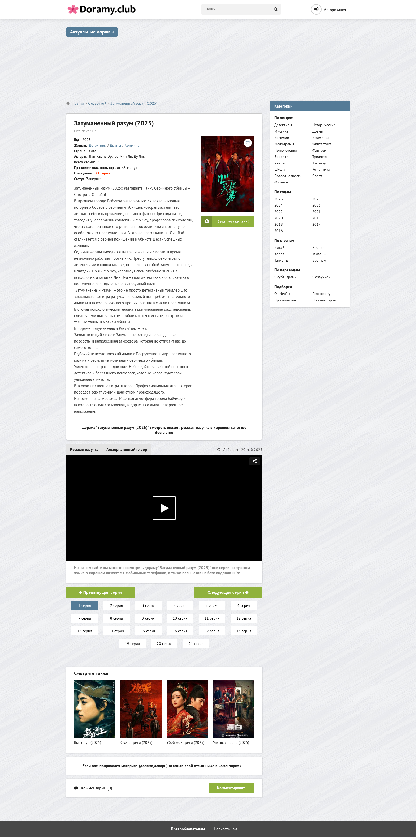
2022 (278, 211)
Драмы (115, 145)
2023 (316, 205)
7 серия (85, 618)
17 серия (212, 631)
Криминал (132, 145)
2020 (278, 218)
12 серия (243, 618)
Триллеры (320, 156)
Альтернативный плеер (126, 449)
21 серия (196, 643)
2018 (278, 224)
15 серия (148, 631)
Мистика (281, 131)
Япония (318, 247)
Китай (279, 247)
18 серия (243, 631)
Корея (279, 253)
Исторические (324, 124)
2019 (316, 218)
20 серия (164, 643)
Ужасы (279, 163)
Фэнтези (319, 150)
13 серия (84, 631)
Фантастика (322, 144)
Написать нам (225, 828)
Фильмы (281, 182)
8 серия (116, 618)
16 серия (180, 631)
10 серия (180, 618)
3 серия (148, 605)
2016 (278, 230)
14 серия (116, 631)
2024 (278, 205)
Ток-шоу (319, 163)
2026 (278, 199)
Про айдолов (285, 300)
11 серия (212, 618)
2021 (316, 211)
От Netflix (282, 293)
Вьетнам (319, 260)
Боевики (281, 156)
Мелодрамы (284, 144)
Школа (279, 169)
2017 (316, 224)
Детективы (97, 145)
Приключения (285, 150)
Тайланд (281, 260)
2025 (316, 199)
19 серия (132, 643)
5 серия (212, 605)
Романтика (321, 169)
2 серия (116, 605)
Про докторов (324, 300)
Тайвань (319, 253)
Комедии (281, 137)
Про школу (321, 293)
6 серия (243, 605)
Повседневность (287, 175)
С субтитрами (285, 277)
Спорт (317, 175)
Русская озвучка (84, 449)
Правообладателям (188, 828)
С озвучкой (321, 277)
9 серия (148, 618)
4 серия (180, 605)
